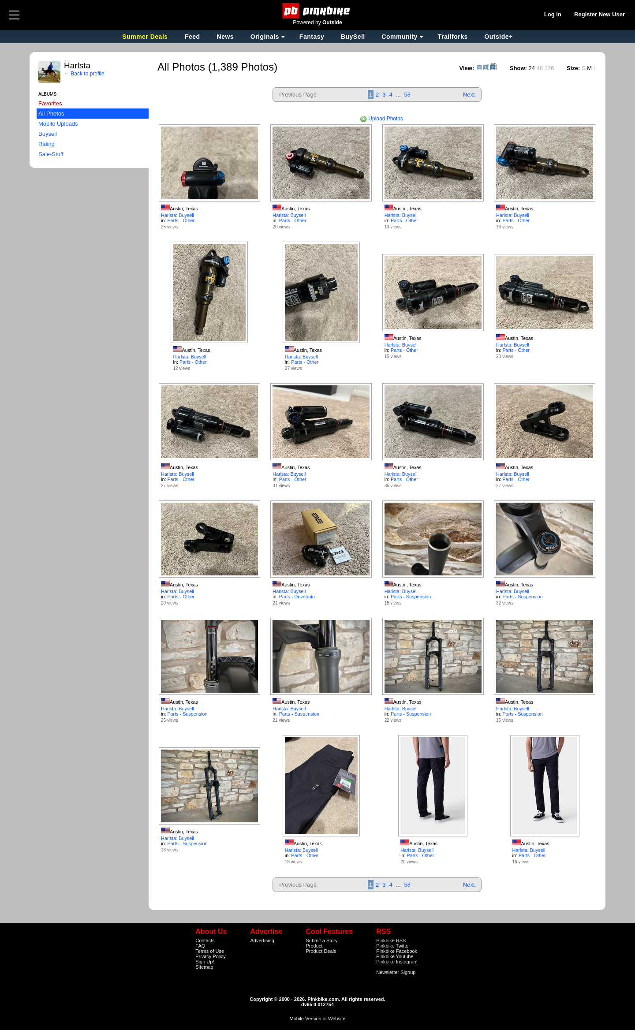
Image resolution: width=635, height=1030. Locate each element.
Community (399, 36)
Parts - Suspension (411, 596)
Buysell (47, 134)
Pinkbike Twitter (393, 945)
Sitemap (204, 967)
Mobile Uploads (58, 123)
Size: (573, 68)
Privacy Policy (210, 956)
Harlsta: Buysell (177, 215)
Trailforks (453, 36)
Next (469, 94)
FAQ (200, 945)
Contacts (204, 940)
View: (466, 68)
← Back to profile (84, 74)
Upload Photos (381, 119)
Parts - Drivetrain (297, 596)
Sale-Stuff (51, 154)
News (225, 36)
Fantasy (311, 36)
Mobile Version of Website (318, 1018)
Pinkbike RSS (391, 940)
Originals (264, 36)
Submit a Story (321, 940)
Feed (192, 36)
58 (407, 94)
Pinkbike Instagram (397, 961)
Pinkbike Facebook (396, 951)
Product (314, 945)
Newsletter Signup (395, 972)
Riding (46, 144)
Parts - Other (180, 220)
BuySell (353, 36)
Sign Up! (204, 961)
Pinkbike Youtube (394, 956)
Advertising (262, 940)
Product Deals (321, 951)
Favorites (50, 103)
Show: (518, 68)
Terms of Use (209, 951)
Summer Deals (146, 36)
